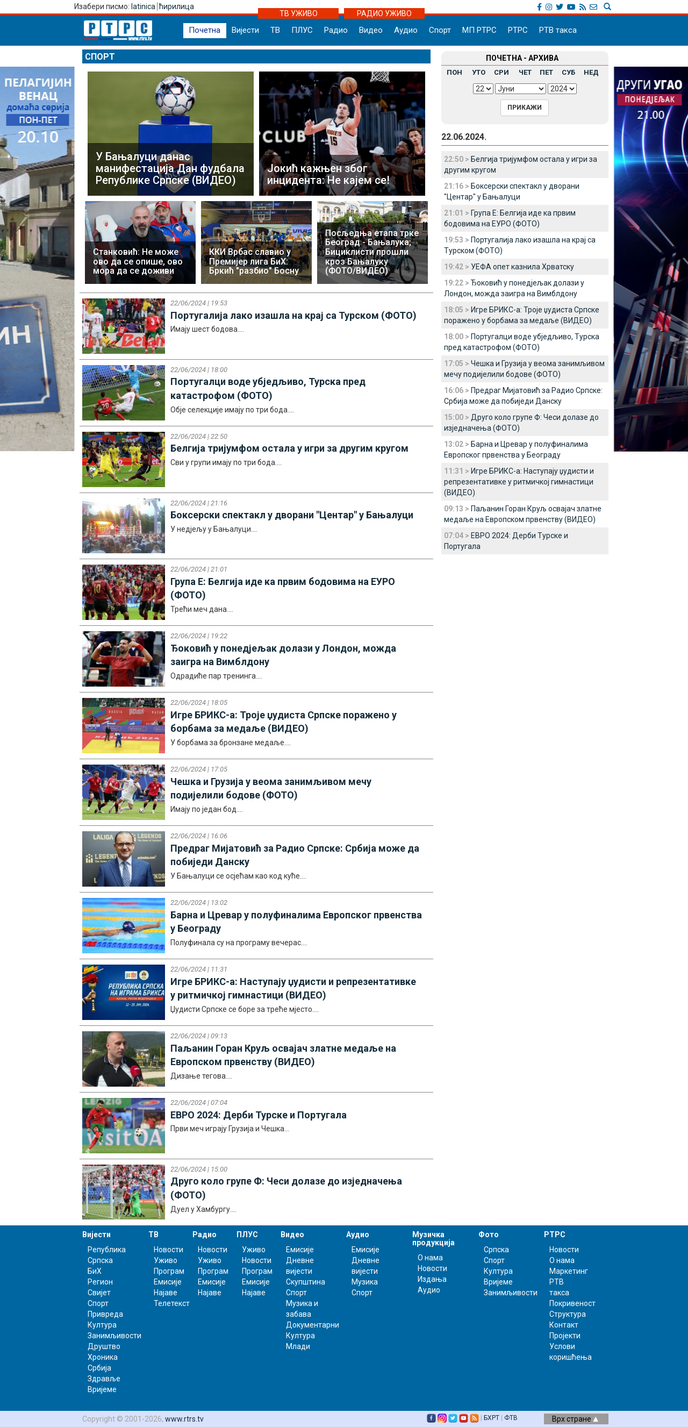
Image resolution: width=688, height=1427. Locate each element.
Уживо (165, 1260)
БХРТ (491, 1418)
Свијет (99, 1292)
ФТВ (511, 1418)
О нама (430, 1257)
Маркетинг (568, 1271)
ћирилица (176, 6)
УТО (478, 72)
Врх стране (575, 1419)
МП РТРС (479, 30)
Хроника (103, 1357)
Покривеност (572, 1303)
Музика (365, 1282)
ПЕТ (546, 72)
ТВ (275, 30)
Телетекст (172, 1303)
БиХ (95, 1271)
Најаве (165, 1292)
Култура (102, 1325)
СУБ (568, 72)
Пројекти (564, 1335)
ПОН (454, 72)
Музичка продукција (433, 1238)
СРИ (501, 72)
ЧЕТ (525, 72)
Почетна (204, 30)
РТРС (518, 30)
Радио (336, 30)
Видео (371, 30)
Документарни (312, 1325)
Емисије (168, 1282)
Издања (432, 1279)
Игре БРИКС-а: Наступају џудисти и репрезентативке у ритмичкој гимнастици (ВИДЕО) (519, 482)
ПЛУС (302, 30)
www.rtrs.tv (184, 1419)
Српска (496, 1249)
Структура (567, 1314)
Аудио (406, 30)
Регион (100, 1282)
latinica (143, 6)
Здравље (104, 1378)
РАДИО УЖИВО (384, 13)
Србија (99, 1368)
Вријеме (102, 1389)
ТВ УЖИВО (299, 13)
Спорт (440, 30)
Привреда (105, 1314)
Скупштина (305, 1282)
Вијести (245, 30)
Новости (168, 1249)
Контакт (563, 1325)
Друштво (104, 1346)
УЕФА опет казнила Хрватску (522, 266)
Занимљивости (114, 1335)
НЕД (591, 72)
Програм (169, 1271)
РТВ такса (558, 30)
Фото (488, 1234)
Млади (298, 1346)
